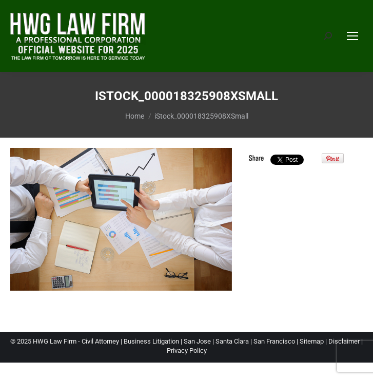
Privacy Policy (187, 350)
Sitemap (312, 341)
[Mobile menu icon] (352, 36)
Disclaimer (344, 341)
